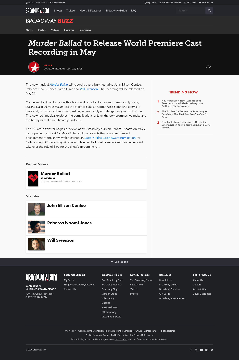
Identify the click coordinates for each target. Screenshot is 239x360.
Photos (41, 29)
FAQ (133, 10)
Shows (58, 10)
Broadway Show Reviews (172, 298)
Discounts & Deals (111, 316)
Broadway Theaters (169, 289)
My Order (150, 2)
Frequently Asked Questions (79, 284)
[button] (208, 68)
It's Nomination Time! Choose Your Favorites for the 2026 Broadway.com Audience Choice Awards (182, 103)
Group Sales (206, 2)
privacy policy (121, 339)
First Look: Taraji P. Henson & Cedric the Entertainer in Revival (186, 125)
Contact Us (32, 285)
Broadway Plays (109, 289)
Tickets (71, 10)
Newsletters (165, 280)
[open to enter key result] (209, 10)
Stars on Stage (109, 293)
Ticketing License (167, 330)
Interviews (85, 29)
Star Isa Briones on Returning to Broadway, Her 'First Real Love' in (184, 114)
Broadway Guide (116, 10)
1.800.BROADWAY (45, 2)
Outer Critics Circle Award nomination (110, 138)
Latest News (136, 284)
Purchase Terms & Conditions (119, 330)
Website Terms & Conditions (91, 330)
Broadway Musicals (111, 284)
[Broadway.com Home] (37, 10)
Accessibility (199, 289)
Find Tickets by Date (112, 280)
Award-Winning (109, 307)
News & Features (91, 10)
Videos (55, 29)
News (29, 29)
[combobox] (194, 10)
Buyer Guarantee (202, 293)
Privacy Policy (70, 330)
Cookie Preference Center (97, 335)
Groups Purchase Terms (146, 330)
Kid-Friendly (107, 298)
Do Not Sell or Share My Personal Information (132, 335)
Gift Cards (190, 2)
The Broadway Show (170, 2)
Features (69, 29)
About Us (198, 280)
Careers (197, 284)
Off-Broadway (108, 312)
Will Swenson (89, 89)
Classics (105, 302)
